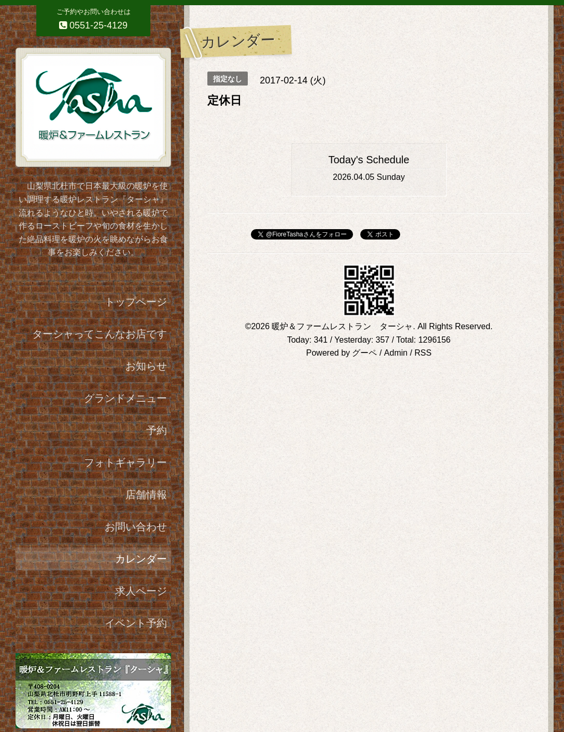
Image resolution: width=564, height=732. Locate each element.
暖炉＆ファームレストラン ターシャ (342, 326)
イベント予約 (136, 623)
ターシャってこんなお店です (99, 334)
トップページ (136, 301)
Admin (395, 352)
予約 (156, 430)
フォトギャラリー (125, 462)
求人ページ (141, 591)
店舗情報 (146, 494)
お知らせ (146, 366)
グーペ (364, 352)
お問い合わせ (136, 526)
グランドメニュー (125, 398)
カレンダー (141, 559)
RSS (423, 352)
